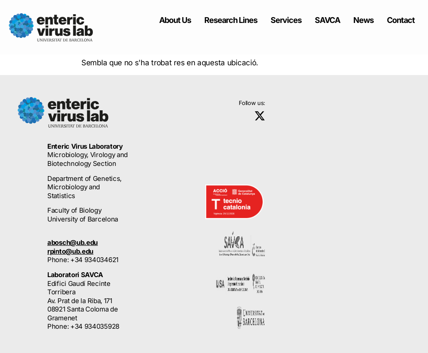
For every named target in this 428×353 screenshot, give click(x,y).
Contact (401, 20)
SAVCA (327, 20)
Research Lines (230, 20)
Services (286, 20)
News (363, 20)
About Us (175, 20)
